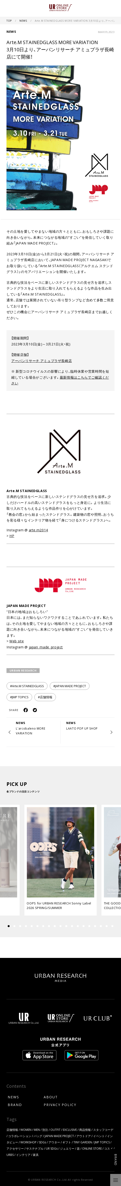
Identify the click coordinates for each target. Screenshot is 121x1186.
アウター (54, 1142)
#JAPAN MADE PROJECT (69, 686)
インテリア (23, 1155)
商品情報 (85, 1129)
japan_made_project (46, 647)
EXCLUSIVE (70, 1129)
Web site (16, 641)
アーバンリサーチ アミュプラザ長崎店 (41, 360)
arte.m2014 (38, 529)
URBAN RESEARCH (23, 670)
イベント (99, 1136)
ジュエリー (67, 1148)
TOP (9, 20)
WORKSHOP (28, 1142)
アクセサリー (15, 1148)
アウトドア (83, 1136)
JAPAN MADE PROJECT (59, 1136)
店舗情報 (12, 1129)
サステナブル (34, 1148)
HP (11, 535)
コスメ (108, 1148)
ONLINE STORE (92, 1148)
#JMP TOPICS (19, 697)
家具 (36, 1155)
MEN (37, 1129)
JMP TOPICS (102, 1142)
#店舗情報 (45, 697)
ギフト (66, 1142)
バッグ (38, 1136)
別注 (45, 1129)
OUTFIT (55, 1129)
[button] (14, 926)
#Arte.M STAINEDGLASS (27, 686)
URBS (10, 1155)
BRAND (15, 1104)
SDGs (42, 1142)
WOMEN (25, 1129)
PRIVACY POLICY (60, 1104)
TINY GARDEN (82, 1142)
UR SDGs (52, 1148)
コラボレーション (19, 1136)
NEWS (23, 20)
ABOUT (51, 1096)
